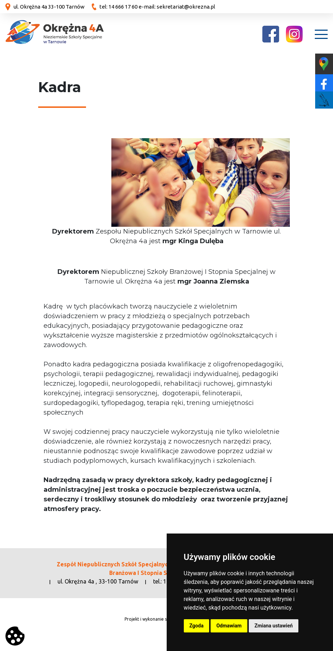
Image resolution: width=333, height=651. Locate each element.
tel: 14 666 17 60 (118, 7)
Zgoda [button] (197, 626)
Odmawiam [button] (229, 626)
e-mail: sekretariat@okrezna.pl (176, 7)
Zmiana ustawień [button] (273, 626)
